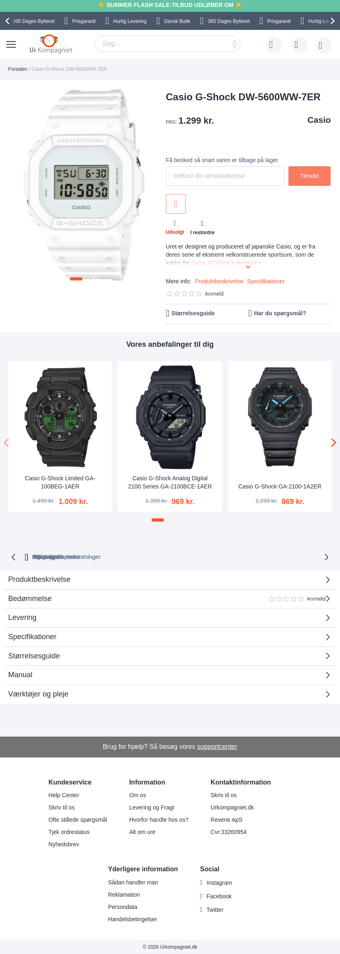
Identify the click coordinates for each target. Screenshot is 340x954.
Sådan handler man (133, 881)
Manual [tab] (20, 674)
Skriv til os (61, 806)
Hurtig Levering (129, 21)
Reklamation (124, 894)
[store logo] (51, 44)
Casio (319, 119)
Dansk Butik (177, 21)
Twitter (214, 909)
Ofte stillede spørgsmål (77, 819)
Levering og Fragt (151, 806)
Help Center (63, 794)
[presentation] (8, 20)
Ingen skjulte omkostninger (209, 556)
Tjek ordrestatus (68, 831)
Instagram (219, 882)
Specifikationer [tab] (32, 636)
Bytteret (33, 21)
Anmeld (214, 293)
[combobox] (167, 44)
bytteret (80, 556)
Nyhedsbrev (63, 843)
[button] (76, 278)
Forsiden (17, 69)
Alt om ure (142, 831)
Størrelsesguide (193, 313)
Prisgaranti (83, 21)
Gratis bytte (139, 556)
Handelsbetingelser (132, 918)
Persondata (123, 906)
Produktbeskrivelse (219, 281)
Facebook (218, 895)
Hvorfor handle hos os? (158, 819)
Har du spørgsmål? (280, 313)
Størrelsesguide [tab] (34, 655)
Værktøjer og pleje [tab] (38, 693)
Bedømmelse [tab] (167, 601)
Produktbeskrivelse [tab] (39, 578)
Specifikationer (266, 281)
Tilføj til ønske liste (176, 204)
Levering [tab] (22, 617)
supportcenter (217, 745)
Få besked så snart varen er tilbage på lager (222, 160)
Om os (137, 794)
